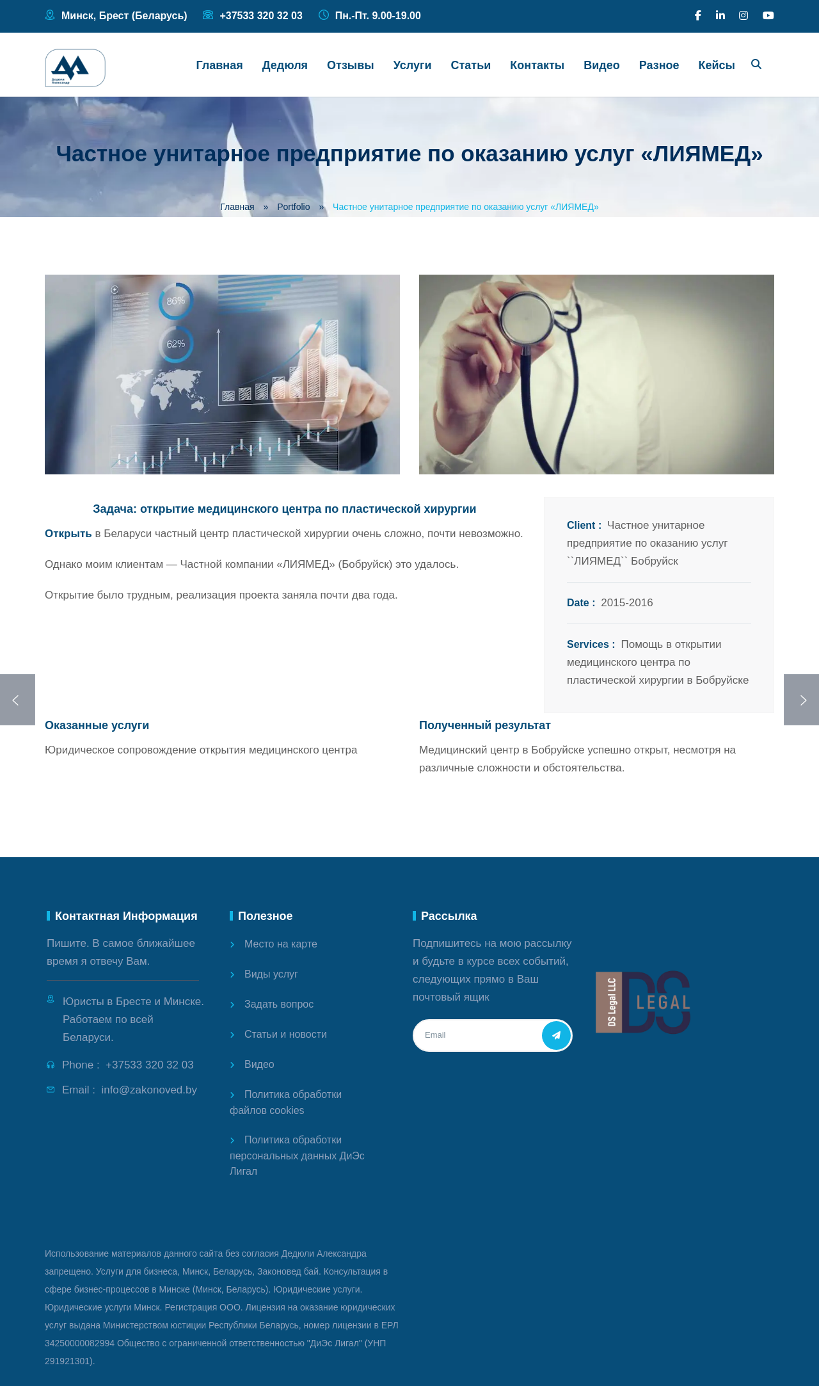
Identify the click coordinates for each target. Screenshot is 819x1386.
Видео (602, 65)
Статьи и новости (285, 1034)
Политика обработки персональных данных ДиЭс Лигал (297, 1155)
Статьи (471, 65)
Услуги (413, 65)
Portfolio (293, 207)
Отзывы (350, 65)
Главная (219, 65)
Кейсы (717, 65)
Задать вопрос (279, 1004)
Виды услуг (271, 974)
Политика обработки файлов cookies (286, 1102)
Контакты (537, 65)
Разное (659, 65)
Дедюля (285, 65)
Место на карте (280, 944)
